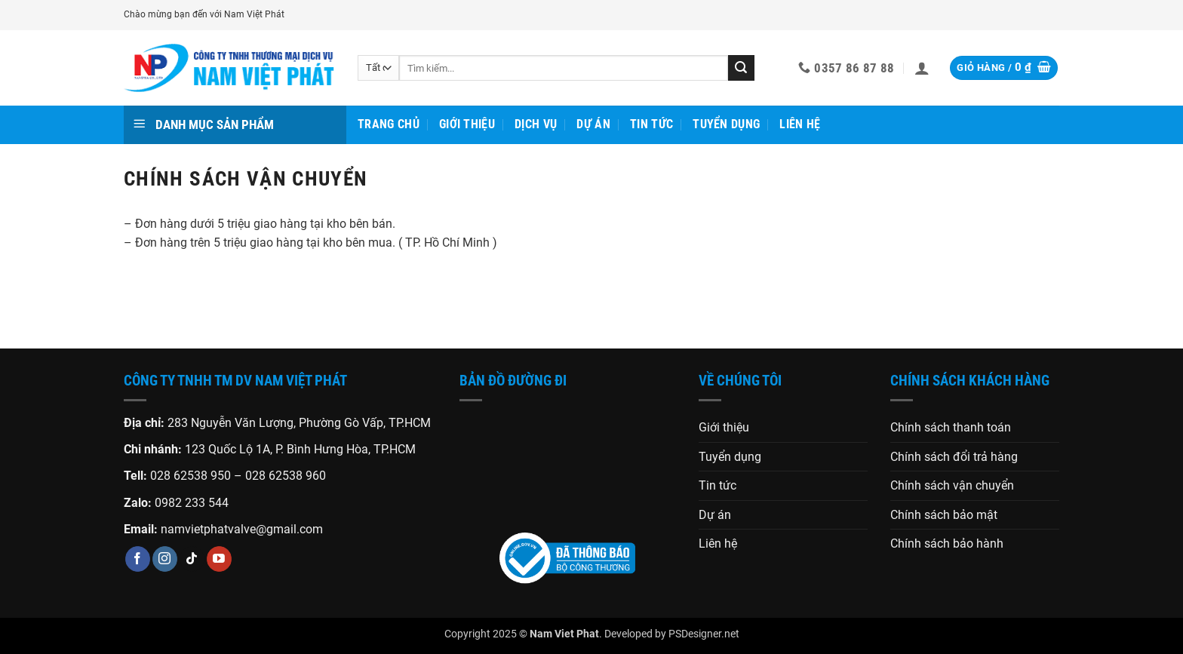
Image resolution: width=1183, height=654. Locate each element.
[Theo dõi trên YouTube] (219, 559)
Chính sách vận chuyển (952, 485)
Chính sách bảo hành (946, 543)
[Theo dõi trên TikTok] (192, 559)
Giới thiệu (467, 124)
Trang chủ (388, 124)
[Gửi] (741, 68)
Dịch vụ (536, 124)
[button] (922, 67)
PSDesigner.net (703, 634)
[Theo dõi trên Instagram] (164, 559)
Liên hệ (799, 124)
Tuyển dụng (726, 124)
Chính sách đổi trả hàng (954, 457)
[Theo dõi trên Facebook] (137, 559)
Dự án (593, 124)
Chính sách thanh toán (950, 427)
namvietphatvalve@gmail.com (242, 529)
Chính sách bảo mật (943, 515)
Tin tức (651, 124)
